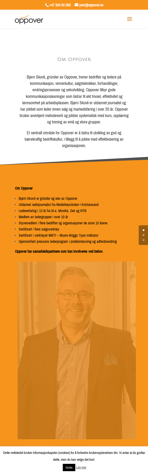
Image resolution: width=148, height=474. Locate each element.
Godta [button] (69, 467)
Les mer (81, 467)
